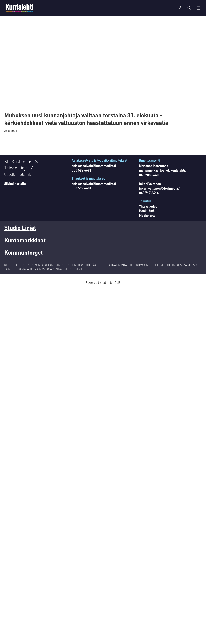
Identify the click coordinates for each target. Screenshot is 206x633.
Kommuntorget (23, 252)
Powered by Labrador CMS (103, 282)
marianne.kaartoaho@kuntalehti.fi (163, 170)
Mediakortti (147, 215)
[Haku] (189, 8)
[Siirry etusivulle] (19, 8)
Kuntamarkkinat (25, 240)
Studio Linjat (20, 227)
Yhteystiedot (148, 206)
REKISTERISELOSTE (76, 269)
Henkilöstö (147, 211)
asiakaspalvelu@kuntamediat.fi (94, 166)
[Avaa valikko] (179, 8)
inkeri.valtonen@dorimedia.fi (159, 188)
